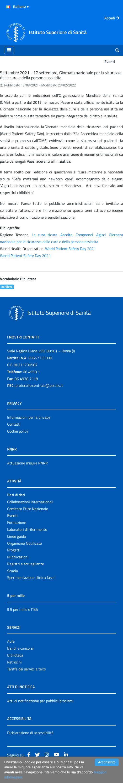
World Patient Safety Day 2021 (70, 248)
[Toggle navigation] (9, 50)
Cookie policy (17, 431)
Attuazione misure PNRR (27, 463)
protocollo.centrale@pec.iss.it (39, 385)
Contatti (14, 424)
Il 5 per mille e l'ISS (22, 609)
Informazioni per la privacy (28, 417)
